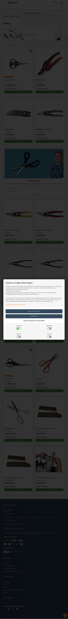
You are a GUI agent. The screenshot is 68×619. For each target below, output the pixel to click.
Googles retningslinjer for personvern (15, 304)
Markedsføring (49, 327)
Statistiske (49, 335)
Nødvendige (18, 327)
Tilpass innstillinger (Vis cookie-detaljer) (34, 320)
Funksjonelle (18, 335)
